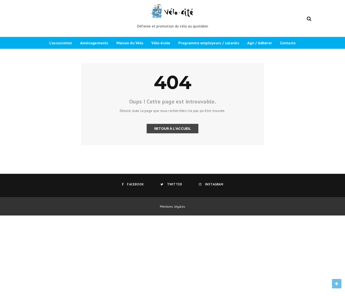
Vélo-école (160, 42)
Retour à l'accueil (172, 128)
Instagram (211, 184)
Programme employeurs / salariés (208, 42)
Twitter (171, 184)
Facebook (133, 184)
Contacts (288, 42)
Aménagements (94, 42)
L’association (60, 42)
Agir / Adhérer (259, 42)
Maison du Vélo (130, 42)
